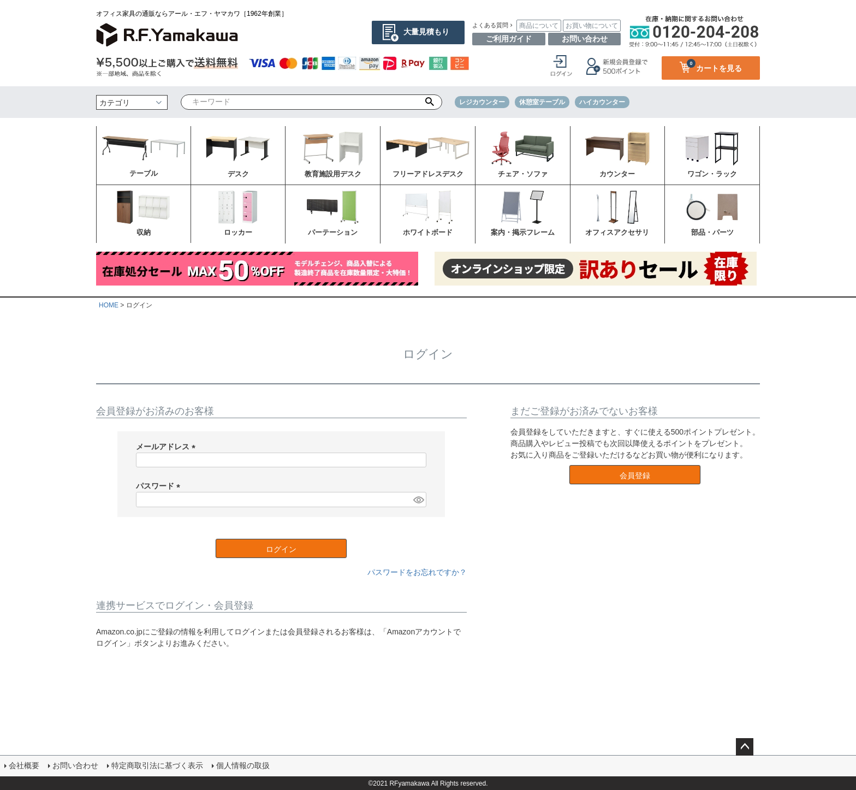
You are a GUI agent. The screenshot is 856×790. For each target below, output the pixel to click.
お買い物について (592, 25)
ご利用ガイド (509, 38)
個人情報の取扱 (243, 765)
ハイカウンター (602, 102)
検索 (429, 102)
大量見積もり (426, 31)
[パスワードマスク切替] (418, 499)
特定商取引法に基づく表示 (157, 765)
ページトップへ (744, 747)
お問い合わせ (585, 38)
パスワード (160, 486)
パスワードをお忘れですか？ (417, 572)
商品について (538, 25)
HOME (108, 305)
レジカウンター (482, 102)
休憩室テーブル (542, 102)
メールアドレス (167, 446)
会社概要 (24, 765)
